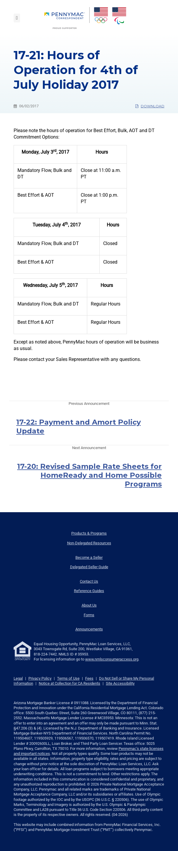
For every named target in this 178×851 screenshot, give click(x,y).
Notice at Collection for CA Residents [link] (69, 683)
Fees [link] (89, 678)
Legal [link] (18, 678)
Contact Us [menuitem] (89, 581)
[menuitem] (67, 18)
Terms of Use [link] (68, 678)
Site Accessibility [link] (120, 683)
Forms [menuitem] (89, 615)
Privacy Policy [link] (39, 678)
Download (149, 106)
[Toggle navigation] (17, 18)
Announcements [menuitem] (89, 629)
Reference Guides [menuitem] (89, 591)
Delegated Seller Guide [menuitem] (89, 567)
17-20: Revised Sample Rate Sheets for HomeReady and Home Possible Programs (89, 475)
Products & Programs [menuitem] (89, 533)
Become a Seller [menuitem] (89, 557)
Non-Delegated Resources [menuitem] (89, 543)
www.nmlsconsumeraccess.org (111, 659)
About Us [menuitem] (89, 605)
